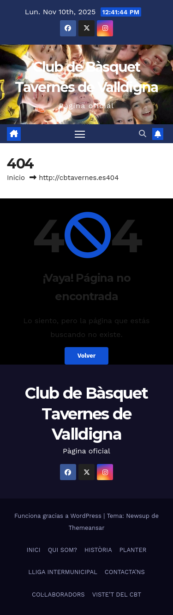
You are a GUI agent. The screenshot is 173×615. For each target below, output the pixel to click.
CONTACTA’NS (125, 572)
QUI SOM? (62, 549)
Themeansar (87, 527)
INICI (34, 549)
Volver (87, 355)
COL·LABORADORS (58, 594)
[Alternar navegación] (80, 134)
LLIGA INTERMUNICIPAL (62, 572)
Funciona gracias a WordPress (58, 515)
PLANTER (133, 549)
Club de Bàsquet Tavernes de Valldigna (86, 413)
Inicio (16, 178)
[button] (142, 133)
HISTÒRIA (98, 549)
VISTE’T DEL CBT (116, 594)
